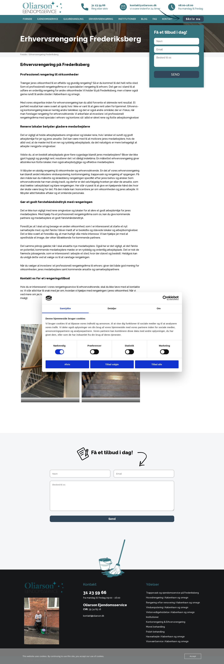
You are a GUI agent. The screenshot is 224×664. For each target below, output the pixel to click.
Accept (193, 656)
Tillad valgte (112, 364)
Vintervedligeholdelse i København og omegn (170, 612)
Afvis (67, 364)
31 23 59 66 (94, 592)
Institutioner (127, 19)
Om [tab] (159, 308)
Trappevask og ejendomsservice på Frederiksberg (172, 593)
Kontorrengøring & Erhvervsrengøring (165, 622)
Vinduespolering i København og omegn (167, 607)
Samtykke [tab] (65, 308)
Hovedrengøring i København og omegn (167, 597)
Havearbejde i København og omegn (165, 636)
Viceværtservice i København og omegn (167, 641)
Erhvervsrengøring (101, 19)
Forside (27, 19)
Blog (144, 19)
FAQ (155, 19)
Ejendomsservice (47, 19)
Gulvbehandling (73, 19)
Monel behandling (155, 627)
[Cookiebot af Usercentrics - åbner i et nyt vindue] (165, 298)
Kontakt (167, 19)
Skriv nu (193, 19)
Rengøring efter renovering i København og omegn (173, 602)
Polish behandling (155, 631)
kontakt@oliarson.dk (93, 616)
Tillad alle (156, 364)
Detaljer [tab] (112, 308)
